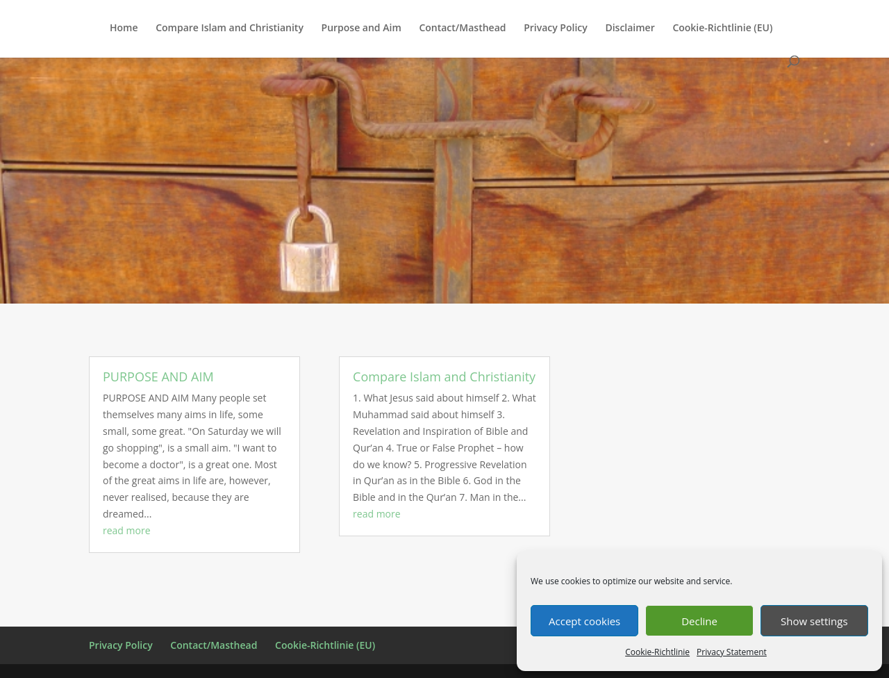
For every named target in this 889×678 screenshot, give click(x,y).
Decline (699, 621)
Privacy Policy (556, 28)
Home (124, 28)
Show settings (814, 621)
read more (127, 530)
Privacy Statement (732, 652)
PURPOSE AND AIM (158, 376)
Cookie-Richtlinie (657, 652)
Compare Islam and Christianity (230, 28)
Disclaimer (629, 28)
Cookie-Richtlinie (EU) (722, 28)
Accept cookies (584, 621)
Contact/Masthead (462, 28)
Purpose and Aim (361, 28)
